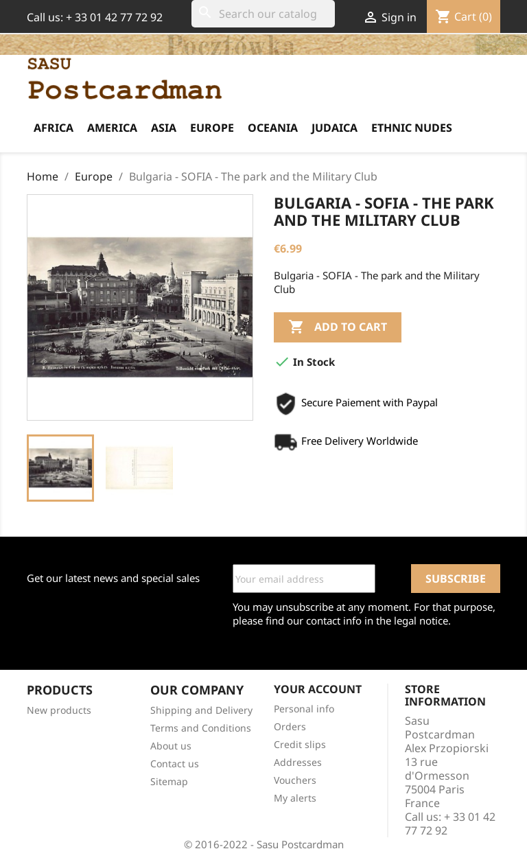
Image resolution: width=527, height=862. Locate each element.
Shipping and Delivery (201, 710)
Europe (212, 127)
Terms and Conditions (200, 727)
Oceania (273, 127)
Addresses (298, 762)
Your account (318, 689)
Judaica (335, 127)
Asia (163, 127)
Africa (53, 127)
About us (170, 745)
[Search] (263, 13)
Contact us (174, 763)
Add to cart (337, 327)
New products (59, 710)
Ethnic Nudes (411, 127)
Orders (290, 726)
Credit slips (300, 744)
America (112, 127)
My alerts (295, 797)
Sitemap (169, 781)
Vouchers (295, 780)
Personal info (304, 708)
